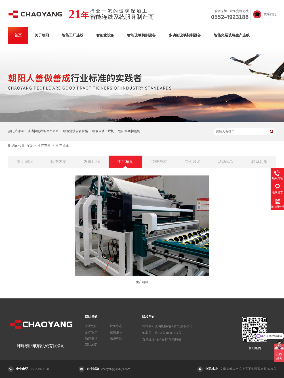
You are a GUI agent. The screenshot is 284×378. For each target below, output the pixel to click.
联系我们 (270, 14)
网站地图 (91, 344)
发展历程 (92, 161)
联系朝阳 (259, 161)
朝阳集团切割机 (129, 131)
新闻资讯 (91, 338)
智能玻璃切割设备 (141, 35)
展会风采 (192, 161)
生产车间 (44, 145)
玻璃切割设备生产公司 (43, 131)
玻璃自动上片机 (103, 131)
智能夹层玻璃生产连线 (232, 35)
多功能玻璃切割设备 (185, 35)
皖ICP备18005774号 (168, 333)
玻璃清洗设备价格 (75, 131)
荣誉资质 (159, 161)
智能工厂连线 (72, 35)
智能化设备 (105, 35)
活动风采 (226, 161)
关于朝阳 (42, 35)
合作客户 (91, 332)
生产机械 (62, 145)
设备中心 (116, 326)
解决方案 (58, 161)
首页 (18, 35)
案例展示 (116, 332)
